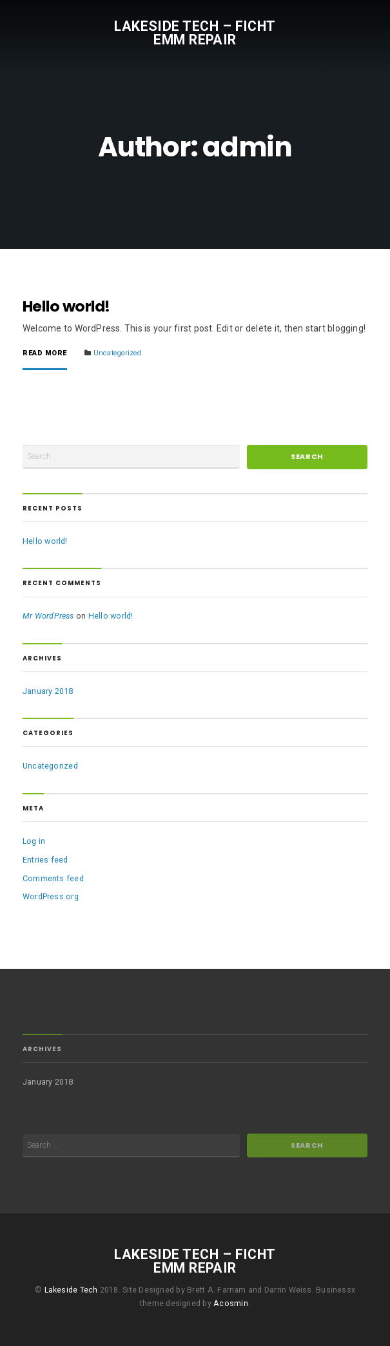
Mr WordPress (48, 616)
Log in (34, 841)
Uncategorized (117, 353)
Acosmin (230, 1303)
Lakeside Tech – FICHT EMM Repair (194, 32)
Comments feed (53, 878)
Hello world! (66, 306)
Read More (45, 353)
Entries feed (45, 860)
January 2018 (48, 691)
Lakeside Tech (71, 1290)
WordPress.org (51, 896)
